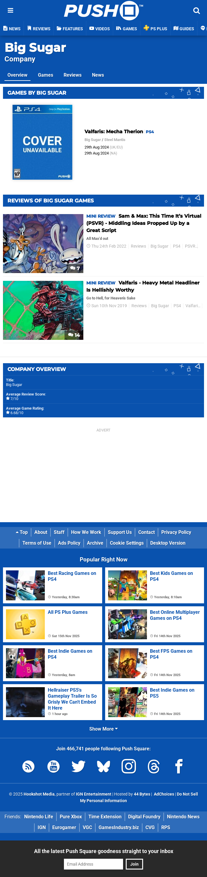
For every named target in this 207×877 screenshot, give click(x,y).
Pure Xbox (71, 817)
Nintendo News (183, 817)
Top (22, 532)
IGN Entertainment (93, 794)
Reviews (73, 75)
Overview (17, 75)
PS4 (176, 246)
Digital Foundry (144, 817)
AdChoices (163, 794)
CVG (150, 827)
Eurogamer (64, 827)
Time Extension (105, 817)
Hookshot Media (39, 794)
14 (74, 335)
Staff (59, 532)
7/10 (14, 398)
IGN (42, 827)
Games (45, 75)
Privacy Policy (176, 532)
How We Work (86, 532)
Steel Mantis (114, 139)
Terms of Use (36, 543)
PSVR (190, 246)
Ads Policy (69, 543)
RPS (165, 827)
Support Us (120, 532)
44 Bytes (142, 794)
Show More (103, 729)
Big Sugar (35, 47)
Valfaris (192, 305)
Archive (95, 543)
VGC (87, 827)
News (98, 75)
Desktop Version (167, 543)
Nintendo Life (38, 817)
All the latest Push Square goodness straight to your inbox (103, 851)
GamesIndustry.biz (119, 827)
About (40, 532)
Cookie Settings (127, 543)
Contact (146, 532)
